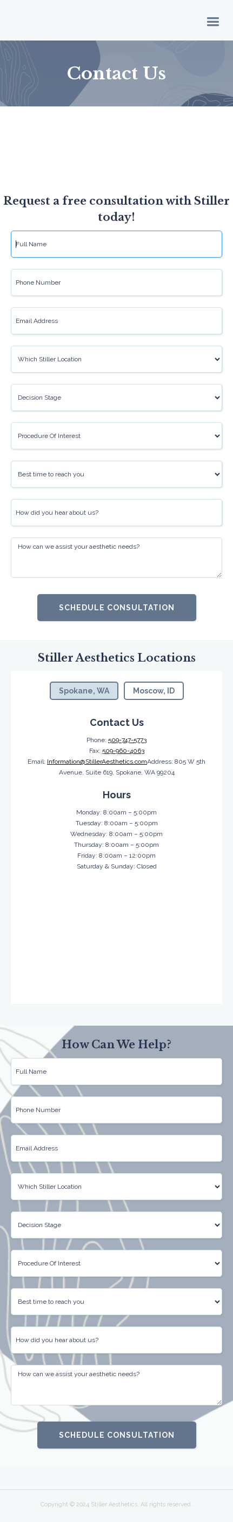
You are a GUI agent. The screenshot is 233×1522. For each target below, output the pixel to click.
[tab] (84, 691)
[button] (213, 20)
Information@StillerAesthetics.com (97, 761)
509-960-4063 (123, 751)
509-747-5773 (127, 740)
